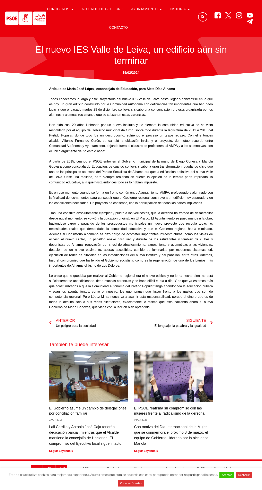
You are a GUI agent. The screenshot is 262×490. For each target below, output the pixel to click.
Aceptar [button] (227, 474)
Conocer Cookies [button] (131, 483)
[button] (202, 17)
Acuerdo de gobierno (102, 9)
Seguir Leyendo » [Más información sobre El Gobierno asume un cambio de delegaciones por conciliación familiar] (61, 450)
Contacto (118, 28)
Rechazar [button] (244, 474)
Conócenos (60, 9)
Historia (180, 9)
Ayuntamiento (146, 9)
